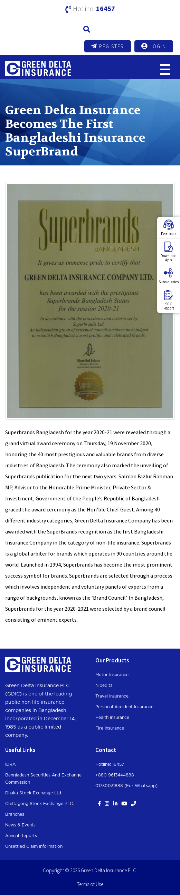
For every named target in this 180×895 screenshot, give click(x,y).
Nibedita (104, 685)
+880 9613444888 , (115, 775)
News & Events (20, 825)
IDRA (10, 764)
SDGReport (168, 300)
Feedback (169, 228)
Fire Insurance (109, 728)
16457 (105, 8)
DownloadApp (169, 252)
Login (153, 46)
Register (107, 46)
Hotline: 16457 (109, 764)
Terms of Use (90, 884)
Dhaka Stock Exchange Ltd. (33, 793)
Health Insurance (112, 717)
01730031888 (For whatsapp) (126, 786)
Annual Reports (21, 836)
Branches (14, 814)
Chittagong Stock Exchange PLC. (39, 804)
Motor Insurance (112, 675)
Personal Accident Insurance (124, 707)
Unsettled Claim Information (34, 846)
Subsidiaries (169, 276)
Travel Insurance (112, 696)
